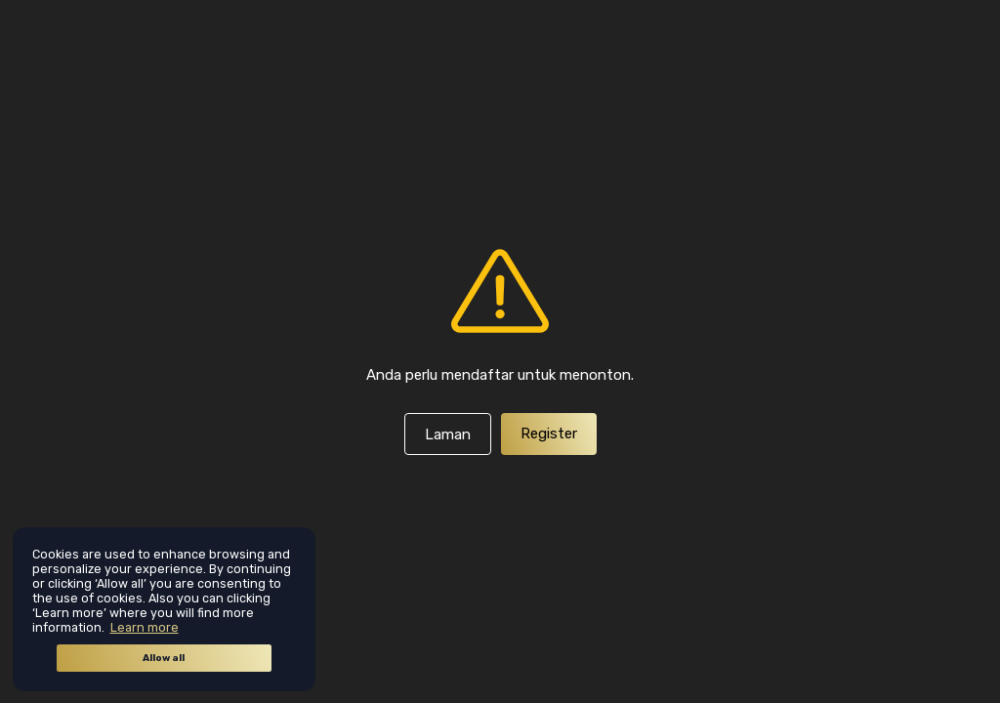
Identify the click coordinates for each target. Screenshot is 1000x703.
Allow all (164, 658)
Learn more (144, 627)
